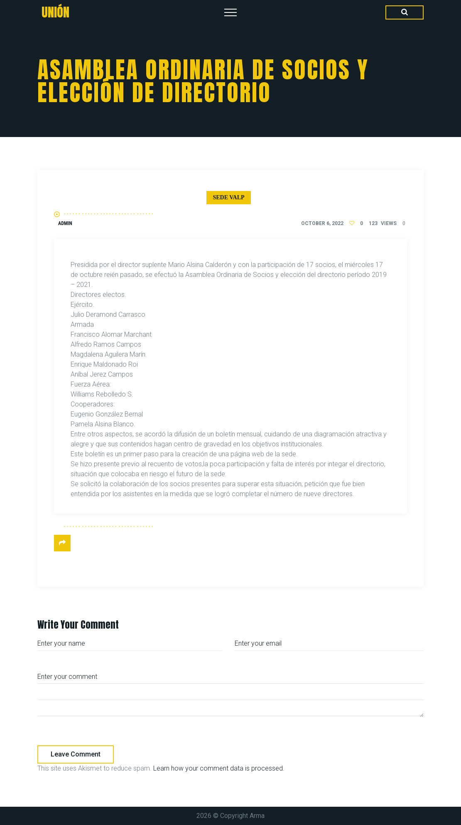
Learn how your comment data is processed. (218, 768)
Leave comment (76, 754)
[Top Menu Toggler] (230, 12)
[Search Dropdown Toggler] (404, 12)
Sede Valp (228, 197)
